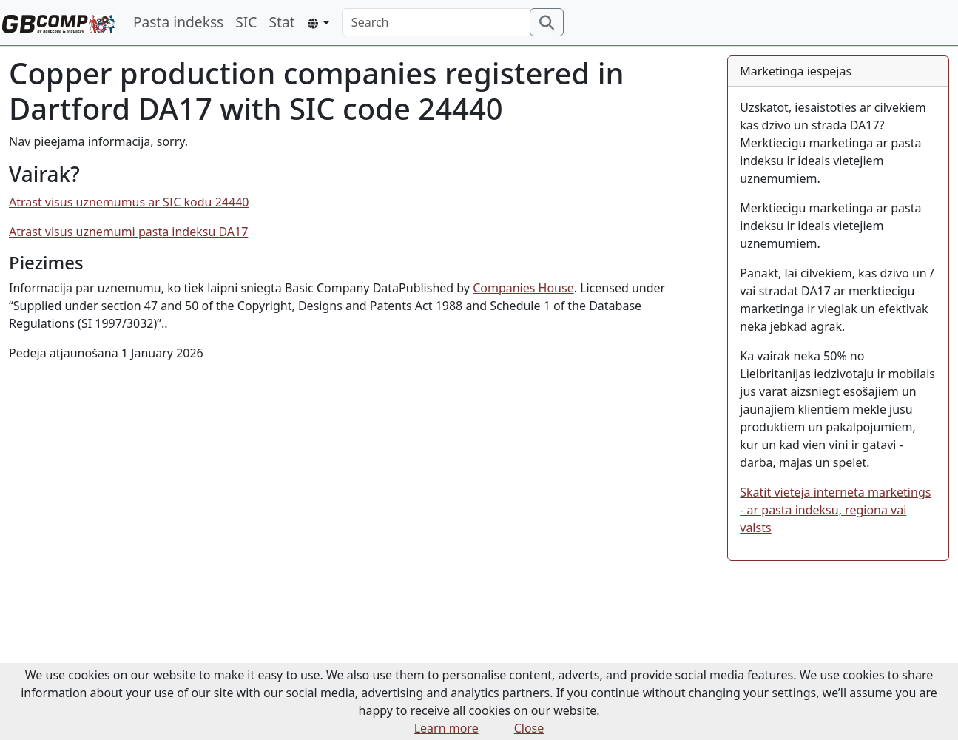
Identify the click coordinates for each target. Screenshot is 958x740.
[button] (318, 23)
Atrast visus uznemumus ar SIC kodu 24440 (129, 202)
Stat (281, 22)
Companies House (523, 288)
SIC (246, 22)
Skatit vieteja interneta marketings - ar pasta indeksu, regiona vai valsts (835, 510)
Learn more (446, 728)
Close (529, 728)
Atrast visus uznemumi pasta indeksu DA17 (128, 231)
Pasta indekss (178, 22)
